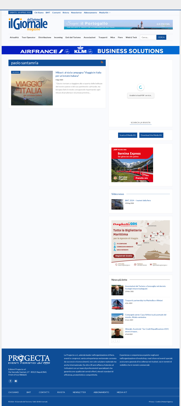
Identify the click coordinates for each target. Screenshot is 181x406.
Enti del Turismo (73, 37)
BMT (48, 12)
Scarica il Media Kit (128, 135)
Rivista (66, 12)
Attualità (14, 37)
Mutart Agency (167, 402)
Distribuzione (44, 37)
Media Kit (103, 12)
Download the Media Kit (151, 135)
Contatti (56, 12)
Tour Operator (28, 37)
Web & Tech (131, 37)
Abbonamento (90, 12)
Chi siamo (39, 12)
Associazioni (89, 37)
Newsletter (76, 12)
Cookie (158, 402)
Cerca (161, 37)
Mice (112, 37)
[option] (118, 24)
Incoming (58, 37)
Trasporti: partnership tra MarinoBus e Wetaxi (144, 300)
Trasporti (102, 37)
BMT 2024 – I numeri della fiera (138, 200)
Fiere (120, 37)
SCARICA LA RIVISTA (140, 122)
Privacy (151, 402)
